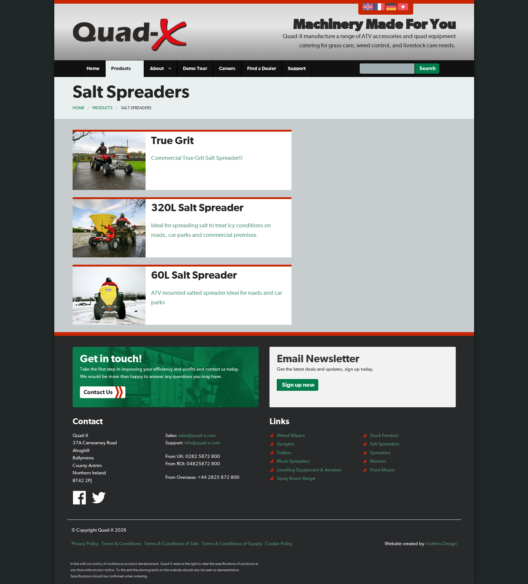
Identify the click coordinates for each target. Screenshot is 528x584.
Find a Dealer (261, 68)
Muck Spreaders (293, 461)
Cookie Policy (278, 543)
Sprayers (285, 444)
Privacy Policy (85, 543)
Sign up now (298, 385)
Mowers (378, 461)
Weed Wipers (291, 435)
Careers (227, 68)
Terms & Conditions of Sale (171, 543)
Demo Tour (195, 68)
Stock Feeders (384, 435)
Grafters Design (441, 543)
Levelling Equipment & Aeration (309, 470)
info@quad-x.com (202, 443)
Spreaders (380, 453)
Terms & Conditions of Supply (232, 543)
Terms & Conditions (121, 543)
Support (297, 68)
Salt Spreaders (136, 108)
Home (93, 68)
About (157, 68)
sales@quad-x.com (197, 435)
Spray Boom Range (296, 478)
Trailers (284, 453)
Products (121, 68)
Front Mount (382, 470)
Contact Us (98, 392)
